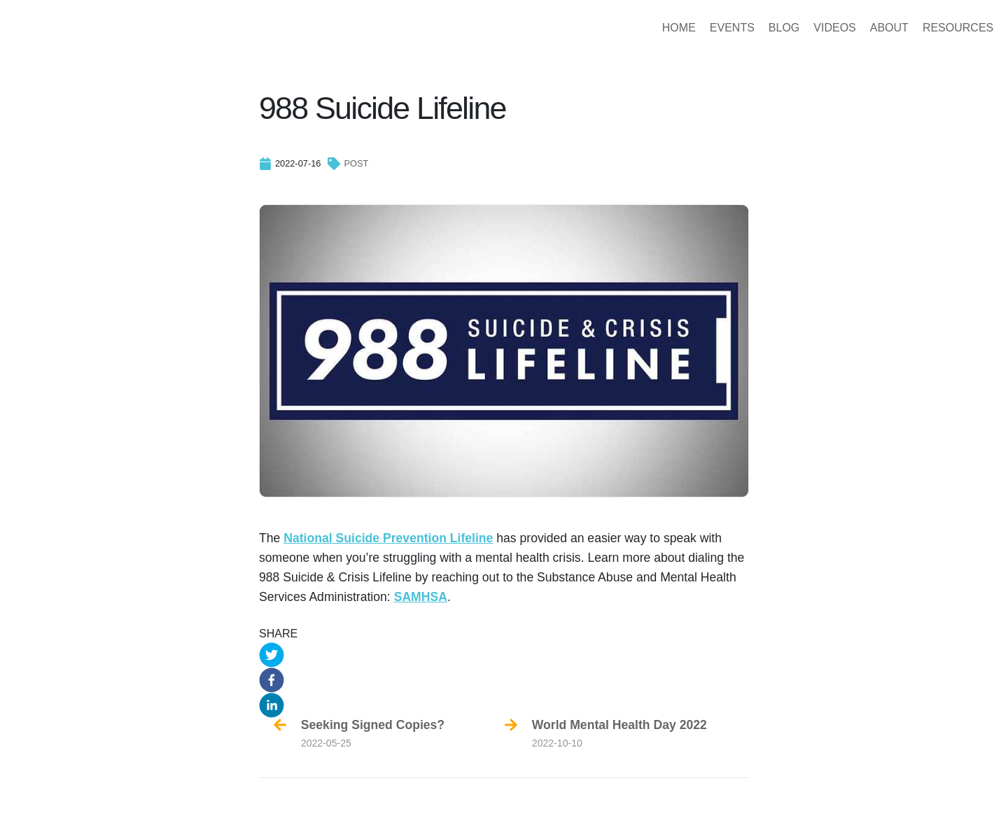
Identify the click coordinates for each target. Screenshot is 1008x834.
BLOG (756, 28)
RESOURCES (930, 28)
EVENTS (704, 28)
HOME (651, 28)
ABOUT (862, 28)
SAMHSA (420, 597)
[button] (504, 654)
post (356, 163)
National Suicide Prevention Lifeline (388, 538)
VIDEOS (807, 28)
